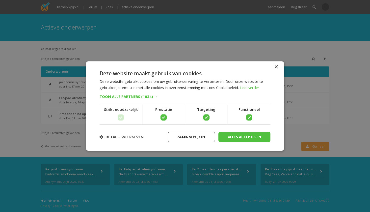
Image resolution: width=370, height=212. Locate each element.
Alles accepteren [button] (243, 136)
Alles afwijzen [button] (188, 136)
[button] (185, 96)
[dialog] (185, 106)
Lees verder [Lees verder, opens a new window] (250, 87)
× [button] (276, 66)
